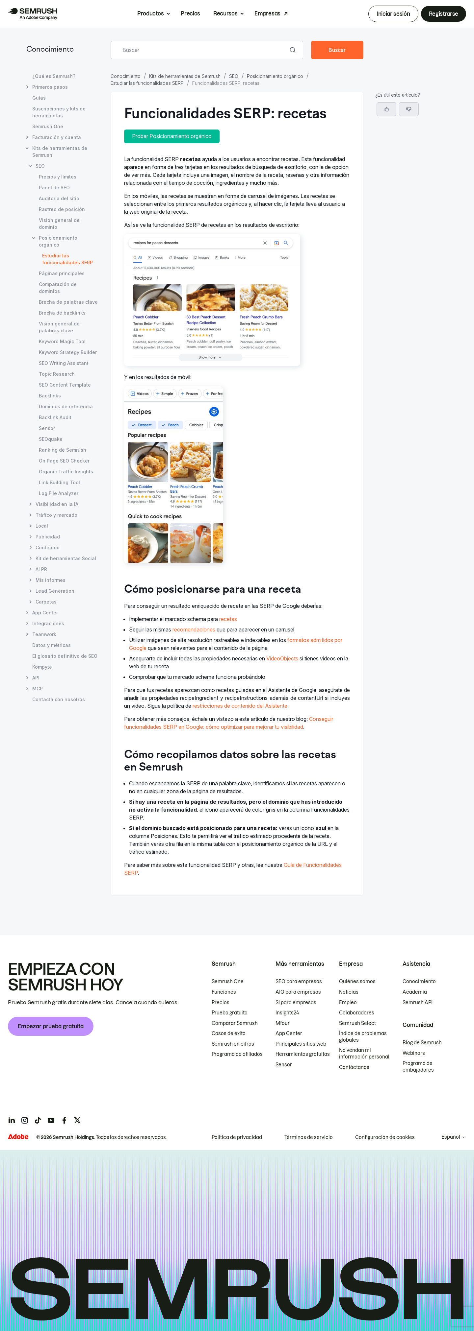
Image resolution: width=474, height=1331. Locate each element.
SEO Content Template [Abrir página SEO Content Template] (65, 385)
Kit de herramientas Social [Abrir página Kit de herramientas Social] (66, 558)
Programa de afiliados (237, 1054)
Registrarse (443, 14)
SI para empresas (296, 1002)
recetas (228, 619)
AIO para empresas (298, 992)
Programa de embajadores (418, 1067)
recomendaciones (193, 629)
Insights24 (287, 1012)
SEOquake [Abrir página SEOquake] (51, 439)
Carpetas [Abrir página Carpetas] (46, 601)
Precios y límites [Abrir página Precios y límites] (57, 176)
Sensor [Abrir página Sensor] (47, 428)
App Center (289, 1033)
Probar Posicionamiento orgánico (172, 136)
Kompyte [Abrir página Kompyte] (42, 667)
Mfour (283, 1023)
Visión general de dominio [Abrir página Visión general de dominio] (59, 223)
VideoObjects (282, 658)
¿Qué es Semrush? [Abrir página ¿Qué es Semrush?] (53, 76)
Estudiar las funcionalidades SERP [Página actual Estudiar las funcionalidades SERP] (67, 259)
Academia (415, 992)
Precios (190, 13)
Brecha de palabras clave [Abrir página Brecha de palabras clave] (68, 302)
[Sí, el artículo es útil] (386, 109)
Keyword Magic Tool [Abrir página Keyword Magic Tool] (62, 341)
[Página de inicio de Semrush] (32, 14)
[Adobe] (18, 1136)
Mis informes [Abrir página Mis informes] (51, 580)
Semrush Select (357, 1023)
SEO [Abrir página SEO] (40, 166)
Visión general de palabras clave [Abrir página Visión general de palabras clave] (59, 327)
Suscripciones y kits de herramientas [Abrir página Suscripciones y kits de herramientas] (59, 112)
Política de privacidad (237, 1137)
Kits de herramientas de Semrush (185, 76)
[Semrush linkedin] (11, 1120)
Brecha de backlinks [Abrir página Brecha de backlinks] (62, 313)
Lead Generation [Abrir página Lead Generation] (55, 590)
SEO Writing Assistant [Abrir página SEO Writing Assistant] (64, 363)
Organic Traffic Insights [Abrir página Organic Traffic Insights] (66, 471)
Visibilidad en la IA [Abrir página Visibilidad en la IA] (57, 504)
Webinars (414, 1053)
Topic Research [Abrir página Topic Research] (57, 374)
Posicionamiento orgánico (275, 76)
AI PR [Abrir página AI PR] (41, 569)
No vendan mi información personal (364, 1053)
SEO (233, 76)
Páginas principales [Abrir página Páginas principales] (62, 273)
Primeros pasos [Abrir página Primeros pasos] (50, 86)
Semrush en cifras (233, 1044)
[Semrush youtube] (51, 1120)
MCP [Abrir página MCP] (37, 688)
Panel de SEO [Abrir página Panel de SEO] (54, 187)
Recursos (225, 13)
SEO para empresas (299, 981)
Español (450, 1137)
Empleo (348, 1002)
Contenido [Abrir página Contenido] (48, 547)
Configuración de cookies (385, 1137)
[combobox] (199, 50)
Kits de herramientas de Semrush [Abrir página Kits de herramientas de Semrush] (59, 151)
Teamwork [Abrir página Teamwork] (44, 634)
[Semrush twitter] (77, 1120)
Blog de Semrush (422, 1042)
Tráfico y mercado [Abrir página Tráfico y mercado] (56, 514)
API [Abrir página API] (36, 677)
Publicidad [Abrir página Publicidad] (48, 536)
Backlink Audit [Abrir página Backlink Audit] (55, 417)
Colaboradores (356, 1012)
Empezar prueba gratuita (51, 1026)
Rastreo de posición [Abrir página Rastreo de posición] (62, 209)
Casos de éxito (229, 1033)
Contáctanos (354, 1067)
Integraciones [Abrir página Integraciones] (48, 623)
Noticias (348, 992)
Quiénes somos (357, 981)
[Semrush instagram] (24, 1120)
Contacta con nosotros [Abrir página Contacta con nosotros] (58, 699)
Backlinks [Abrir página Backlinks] (50, 395)
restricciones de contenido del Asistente (240, 705)
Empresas (267, 13)
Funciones (224, 992)
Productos (150, 13)
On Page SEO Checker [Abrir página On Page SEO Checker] (64, 460)
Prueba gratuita (230, 1012)
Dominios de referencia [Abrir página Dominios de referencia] (66, 406)
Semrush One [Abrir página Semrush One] (47, 126)
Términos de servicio (308, 1137)
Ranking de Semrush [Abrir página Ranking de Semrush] (62, 450)
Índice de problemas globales (363, 1037)
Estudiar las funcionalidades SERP (147, 83)
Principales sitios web (301, 1044)
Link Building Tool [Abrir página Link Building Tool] (59, 482)
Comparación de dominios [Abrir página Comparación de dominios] (58, 287)
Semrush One (228, 981)
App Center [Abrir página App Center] (45, 612)
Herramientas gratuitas (303, 1054)
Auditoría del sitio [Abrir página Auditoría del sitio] (59, 198)
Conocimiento (50, 50)
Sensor (284, 1064)
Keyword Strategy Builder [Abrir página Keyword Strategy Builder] (68, 352)
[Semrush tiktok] (37, 1120)
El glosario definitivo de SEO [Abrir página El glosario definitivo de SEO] (64, 656)
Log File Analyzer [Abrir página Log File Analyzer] (58, 493)
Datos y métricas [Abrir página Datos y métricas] (51, 645)
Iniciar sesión (393, 14)
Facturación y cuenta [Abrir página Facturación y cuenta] (56, 137)
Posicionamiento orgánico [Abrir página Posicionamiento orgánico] (58, 241)
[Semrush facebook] (64, 1120)
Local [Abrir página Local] (42, 525)
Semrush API (418, 1002)
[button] (409, 109)
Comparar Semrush (235, 1023)
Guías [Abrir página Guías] (39, 98)
